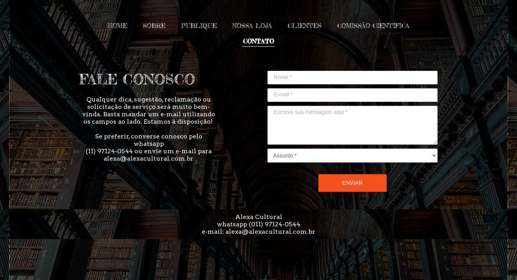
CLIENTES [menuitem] (305, 26)
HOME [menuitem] (117, 26)
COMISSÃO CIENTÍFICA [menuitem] (373, 26)
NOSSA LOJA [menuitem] (252, 26)
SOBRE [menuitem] (154, 26)
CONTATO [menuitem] (258, 41)
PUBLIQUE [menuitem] (199, 26)
